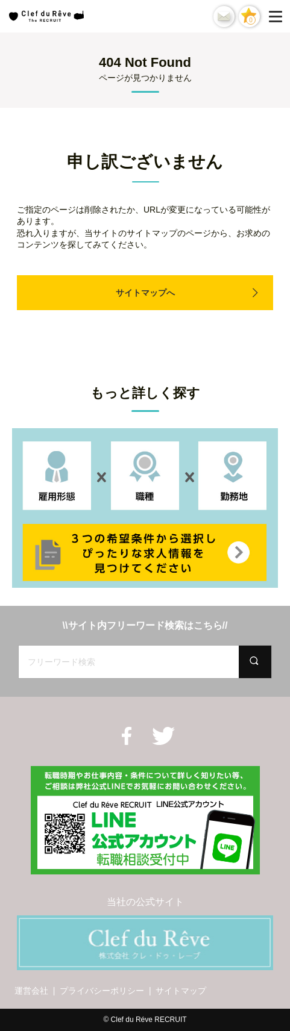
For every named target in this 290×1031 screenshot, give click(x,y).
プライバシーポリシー (102, 990)
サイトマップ (181, 990)
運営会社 (31, 990)
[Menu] (278, 16)
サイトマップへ (145, 292)
